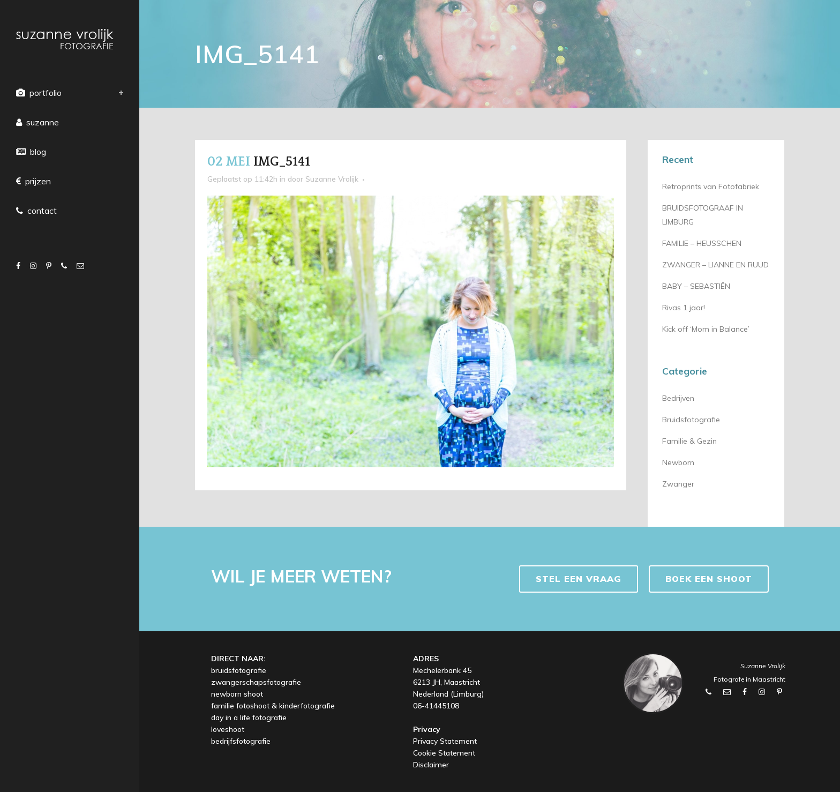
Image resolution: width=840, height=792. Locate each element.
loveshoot (227, 729)
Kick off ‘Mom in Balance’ (705, 329)
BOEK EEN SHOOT (708, 578)
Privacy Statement (445, 741)
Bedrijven (678, 398)
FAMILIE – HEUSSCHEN (701, 243)
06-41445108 (436, 706)
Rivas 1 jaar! (683, 307)
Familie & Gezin (689, 441)
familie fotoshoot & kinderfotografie (273, 706)
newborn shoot (237, 694)
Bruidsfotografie (691, 419)
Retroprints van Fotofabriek (710, 186)
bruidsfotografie (238, 670)
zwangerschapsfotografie (256, 682)
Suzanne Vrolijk (331, 179)
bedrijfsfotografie (241, 741)
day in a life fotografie (249, 717)
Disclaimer (431, 764)
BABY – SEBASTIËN (696, 286)
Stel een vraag (578, 578)
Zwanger (678, 484)
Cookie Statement (444, 753)
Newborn (678, 462)
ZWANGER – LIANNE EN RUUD (715, 265)
